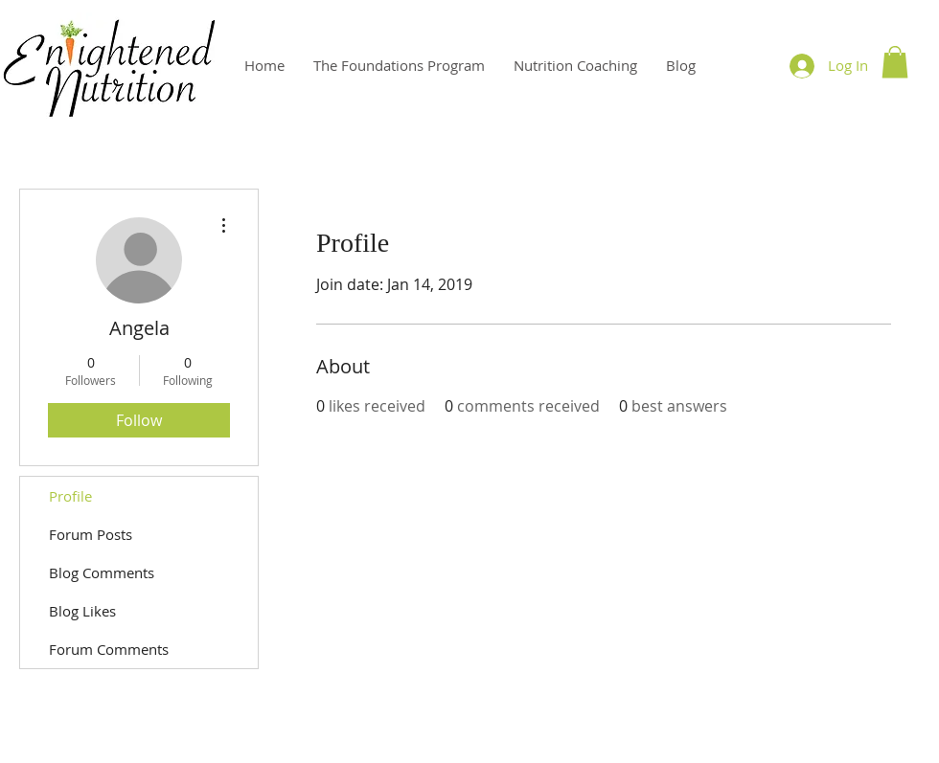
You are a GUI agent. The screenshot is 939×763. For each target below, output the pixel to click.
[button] (895, 62)
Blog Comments (101, 572)
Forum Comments (109, 649)
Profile (70, 495)
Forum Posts (90, 534)
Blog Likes (82, 610)
